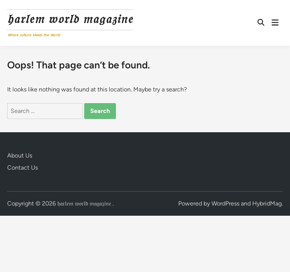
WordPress (225, 203)
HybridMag (267, 203)
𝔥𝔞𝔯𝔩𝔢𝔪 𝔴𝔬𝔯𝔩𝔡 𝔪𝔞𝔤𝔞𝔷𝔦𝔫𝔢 (70, 19)
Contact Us (22, 167)
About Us (19, 155)
